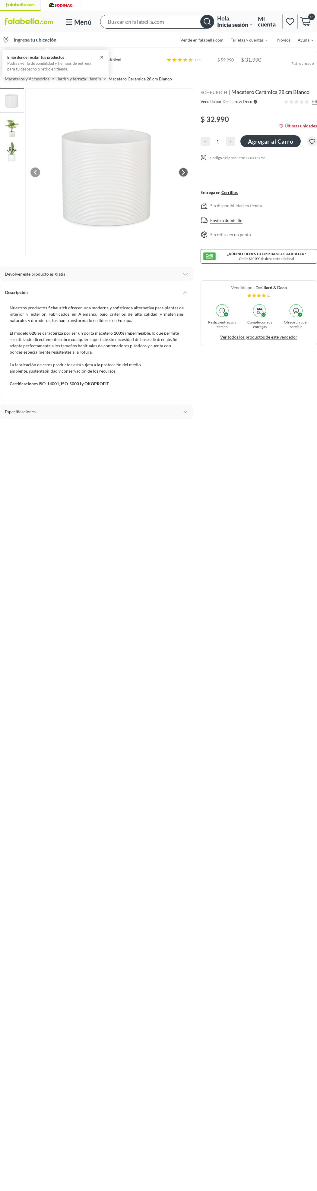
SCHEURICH (214, 92)
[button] (157, 21)
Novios (283, 39)
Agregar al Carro (270, 141)
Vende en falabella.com (201, 39)
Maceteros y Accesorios (27, 78)
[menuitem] (245, 40)
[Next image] (183, 172)
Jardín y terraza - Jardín (79, 78)
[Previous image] (35, 172)
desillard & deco (271, 287)
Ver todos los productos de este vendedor (258, 336)
